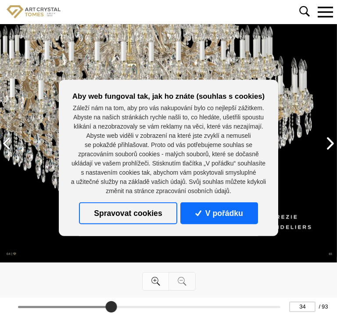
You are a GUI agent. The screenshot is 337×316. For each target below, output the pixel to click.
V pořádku (219, 213)
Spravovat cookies (128, 213)
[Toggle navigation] (325, 12)
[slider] (111, 306)
